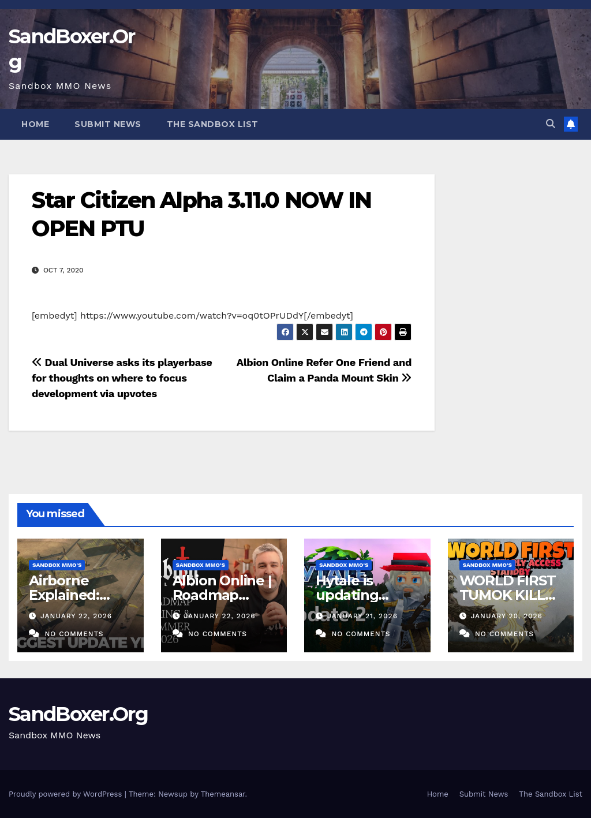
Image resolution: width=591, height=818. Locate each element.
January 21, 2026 (362, 616)
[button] (550, 123)
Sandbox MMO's (56, 565)
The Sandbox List (213, 124)
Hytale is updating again (347, 595)
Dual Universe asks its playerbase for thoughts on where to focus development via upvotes (122, 377)
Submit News (107, 124)
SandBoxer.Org (78, 714)
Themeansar (223, 794)
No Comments (73, 634)
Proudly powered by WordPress (67, 794)
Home (35, 124)
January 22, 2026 (76, 616)
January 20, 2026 (506, 616)
